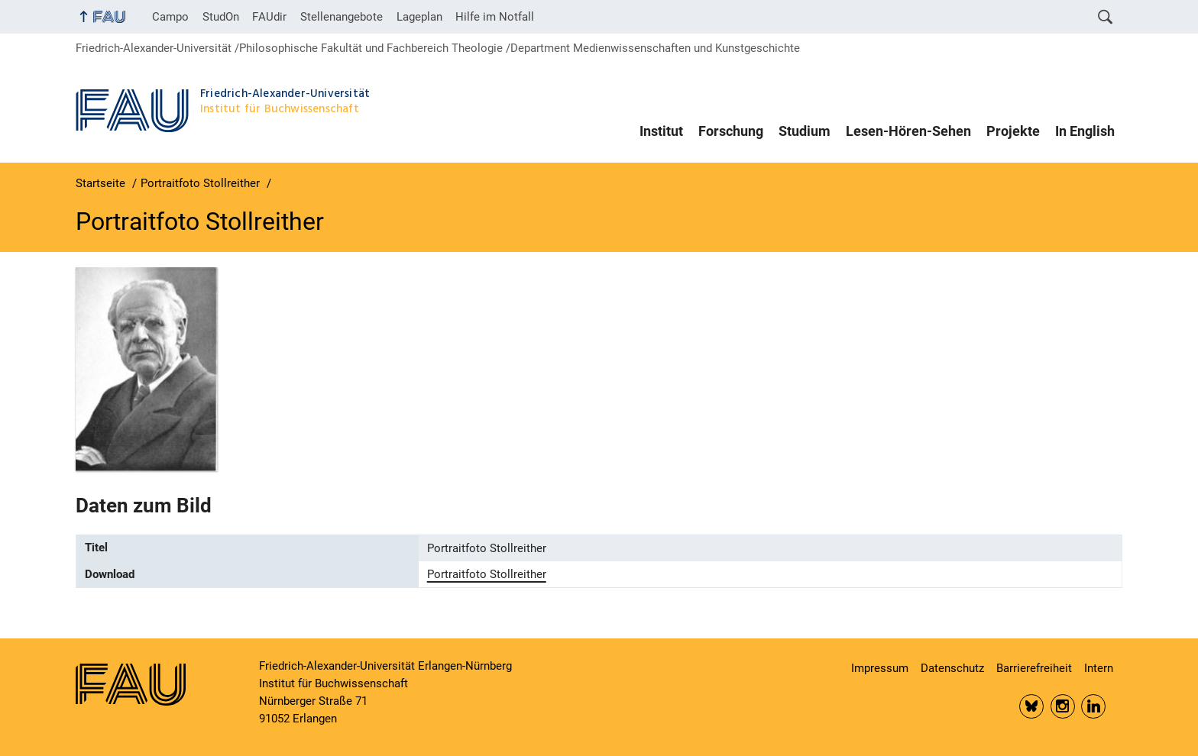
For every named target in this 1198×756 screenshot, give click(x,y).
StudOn (220, 17)
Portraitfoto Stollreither (486, 574)
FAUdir (269, 17)
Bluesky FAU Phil (1031, 706)
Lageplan (419, 17)
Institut (661, 131)
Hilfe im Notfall (494, 17)
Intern (1098, 668)
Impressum (879, 668)
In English (1085, 131)
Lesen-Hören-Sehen (908, 131)
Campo (170, 17)
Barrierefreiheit (1034, 668)
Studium (805, 131)
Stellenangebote (341, 17)
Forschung (730, 131)
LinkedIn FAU (1093, 706)
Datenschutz (952, 668)
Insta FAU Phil (1063, 706)
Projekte (1013, 131)
